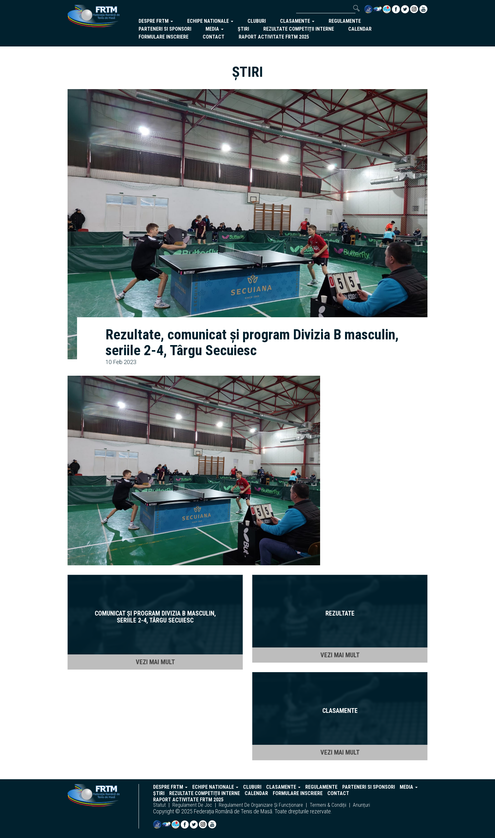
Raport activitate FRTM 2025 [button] (274, 37)
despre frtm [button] (156, 21)
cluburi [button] (257, 21)
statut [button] (159, 805)
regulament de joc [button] (192, 805)
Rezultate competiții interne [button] (298, 29)
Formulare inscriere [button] (163, 37)
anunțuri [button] (361, 805)
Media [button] (215, 29)
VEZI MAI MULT (155, 662)
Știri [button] (243, 29)
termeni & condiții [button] (328, 805)
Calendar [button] (360, 29)
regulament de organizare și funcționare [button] (261, 805)
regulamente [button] (345, 21)
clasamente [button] (297, 21)
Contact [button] (213, 37)
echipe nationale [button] (210, 21)
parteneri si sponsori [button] (165, 29)
